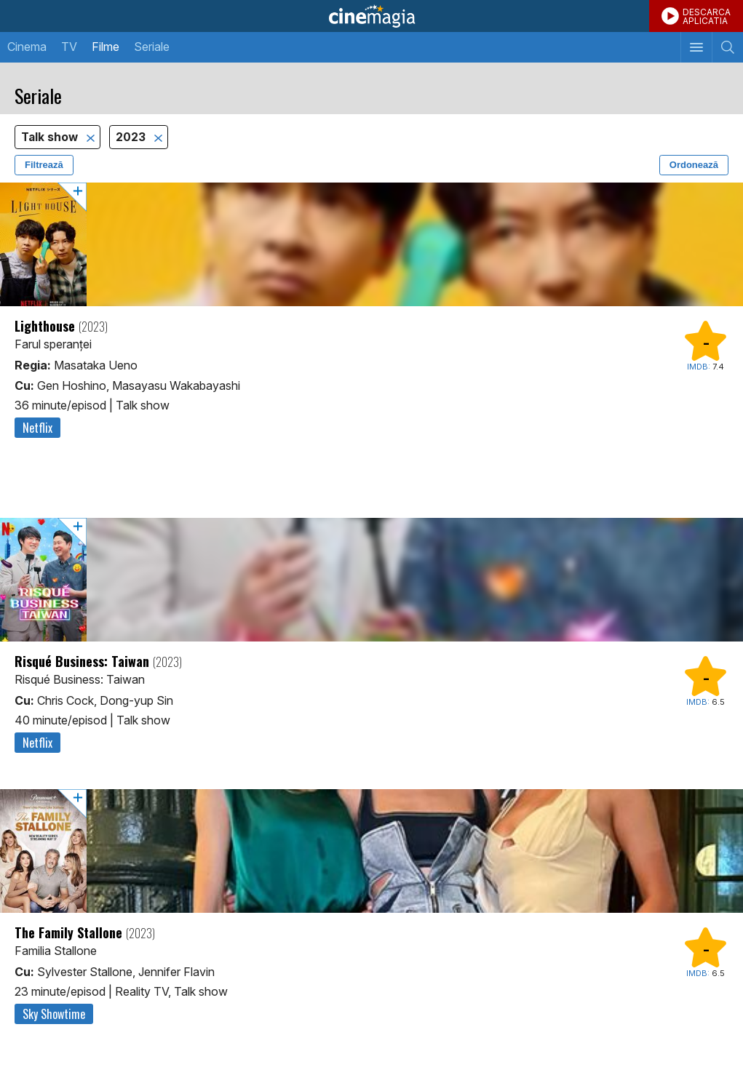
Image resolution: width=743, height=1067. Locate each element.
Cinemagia (371, 16)
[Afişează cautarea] (727, 47)
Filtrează (44, 164)
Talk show (51, 137)
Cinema (27, 46)
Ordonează (694, 164)
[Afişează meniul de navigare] (696, 47)
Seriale (152, 46)
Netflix (37, 427)
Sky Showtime (54, 1014)
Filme (105, 46)
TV (69, 46)
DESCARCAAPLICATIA (707, 16)
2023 (132, 137)
